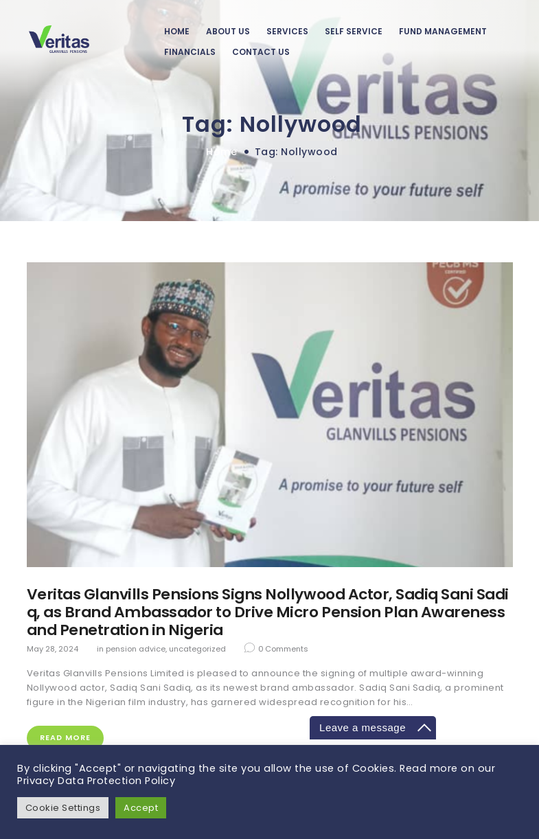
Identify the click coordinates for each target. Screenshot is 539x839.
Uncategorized (197, 648)
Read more (65, 738)
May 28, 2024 (52, 648)
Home (221, 152)
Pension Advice (135, 648)
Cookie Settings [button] (63, 807)
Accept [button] (141, 807)
